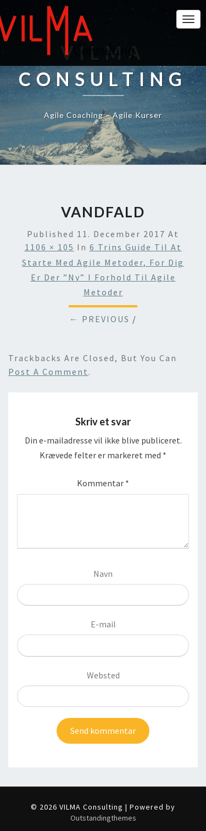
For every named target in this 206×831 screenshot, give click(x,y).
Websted (103, 675)
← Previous (99, 318)
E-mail (103, 624)
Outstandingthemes (103, 818)
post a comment (48, 371)
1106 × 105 (49, 247)
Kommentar (103, 483)
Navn (103, 573)
